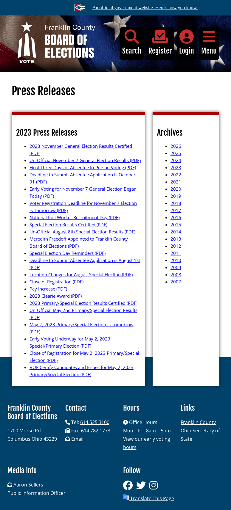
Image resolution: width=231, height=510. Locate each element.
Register (160, 42)
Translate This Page (148, 498)
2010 (175, 260)
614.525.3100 (94, 422)
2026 (175, 146)
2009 (175, 267)
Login (186, 42)
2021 (175, 182)
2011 (175, 253)
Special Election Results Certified (68, 224)
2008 (175, 274)
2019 (175, 196)
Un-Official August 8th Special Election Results (82, 232)
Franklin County (198, 422)
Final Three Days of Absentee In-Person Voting (83, 167)
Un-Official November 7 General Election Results (85, 160)
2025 (175, 153)
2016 (175, 217)
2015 (175, 224)
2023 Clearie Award (56, 296)
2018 (175, 203)
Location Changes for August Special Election (81, 274)
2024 (175, 160)
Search (131, 42)
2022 (175, 175)
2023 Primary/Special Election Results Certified (83, 303)
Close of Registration (56, 282)
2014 (175, 232)
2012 (175, 246)
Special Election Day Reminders (68, 253)
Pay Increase (48, 289)
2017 (175, 210)
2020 (175, 189)
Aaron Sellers (28, 484)
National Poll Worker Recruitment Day (75, 217)
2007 (175, 282)
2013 (175, 239)
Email (77, 439)
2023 (175, 167)
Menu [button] (209, 42)
